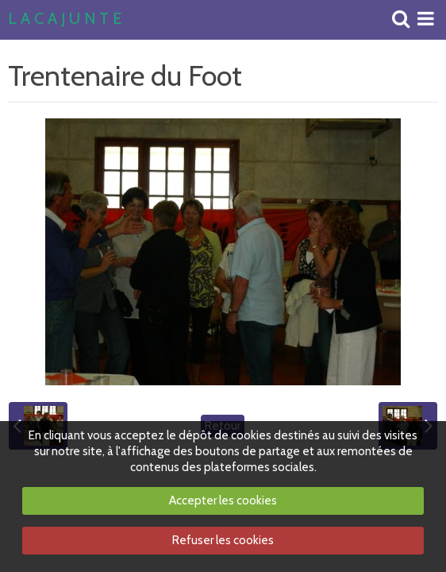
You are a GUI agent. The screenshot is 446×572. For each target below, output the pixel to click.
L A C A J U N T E (64, 19)
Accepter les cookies (223, 500)
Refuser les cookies (223, 540)
